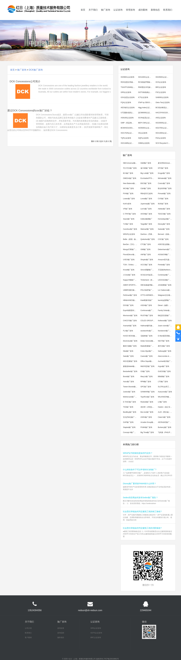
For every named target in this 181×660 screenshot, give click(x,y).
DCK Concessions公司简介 (23, 81)
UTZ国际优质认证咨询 (130, 113)
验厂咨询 (105, 14)
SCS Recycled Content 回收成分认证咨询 (165, 143)
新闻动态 (155, 14)
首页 (83, 14)
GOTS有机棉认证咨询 (147, 92)
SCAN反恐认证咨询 (146, 118)
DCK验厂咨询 (36, 70)
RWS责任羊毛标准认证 (147, 87)
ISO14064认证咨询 (164, 133)
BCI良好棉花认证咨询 (165, 108)
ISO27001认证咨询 (164, 128)
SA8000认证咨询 (163, 97)
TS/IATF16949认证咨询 (130, 87)
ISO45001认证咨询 (164, 77)
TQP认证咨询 (127, 138)
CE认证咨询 (144, 133)
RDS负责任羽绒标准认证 (130, 82)
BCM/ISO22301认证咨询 (130, 128)
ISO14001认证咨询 (146, 77)
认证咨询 (118, 14)
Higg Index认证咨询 (146, 108)
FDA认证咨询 (162, 138)
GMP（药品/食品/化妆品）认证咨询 (130, 123)
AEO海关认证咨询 (129, 108)
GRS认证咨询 (127, 92)
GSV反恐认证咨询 (129, 97)
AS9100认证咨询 (128, 118)
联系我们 (167, 14)
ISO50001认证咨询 (146, 128)
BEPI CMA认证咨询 (146, 123)
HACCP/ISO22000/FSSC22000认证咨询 (165, 113)
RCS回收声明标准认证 (147, 82)
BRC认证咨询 (162, 87)
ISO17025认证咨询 (129, 133)
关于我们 (93, 14)
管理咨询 (130, 14)
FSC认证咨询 (162, 92)
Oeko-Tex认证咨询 (164, 102)
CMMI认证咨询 (145, 143)
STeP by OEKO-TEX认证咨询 (147, 102)
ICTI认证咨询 (144, 97)
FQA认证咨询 (127, 102)
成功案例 (142, 14)
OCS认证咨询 (162, 82)
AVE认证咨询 (162, 118)
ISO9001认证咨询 (128, 77)
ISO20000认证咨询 (164, 123)
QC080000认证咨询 (146, 113)
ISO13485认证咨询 (129, 143)
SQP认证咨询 (144, 138)
